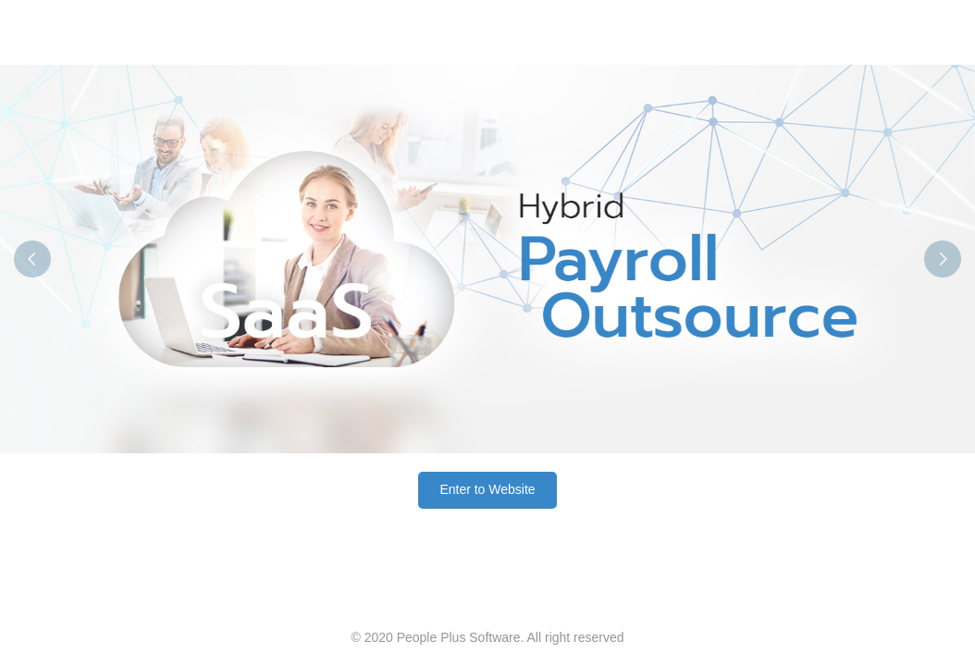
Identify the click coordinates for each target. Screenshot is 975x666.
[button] (73, 259)
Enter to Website (487, 489)
